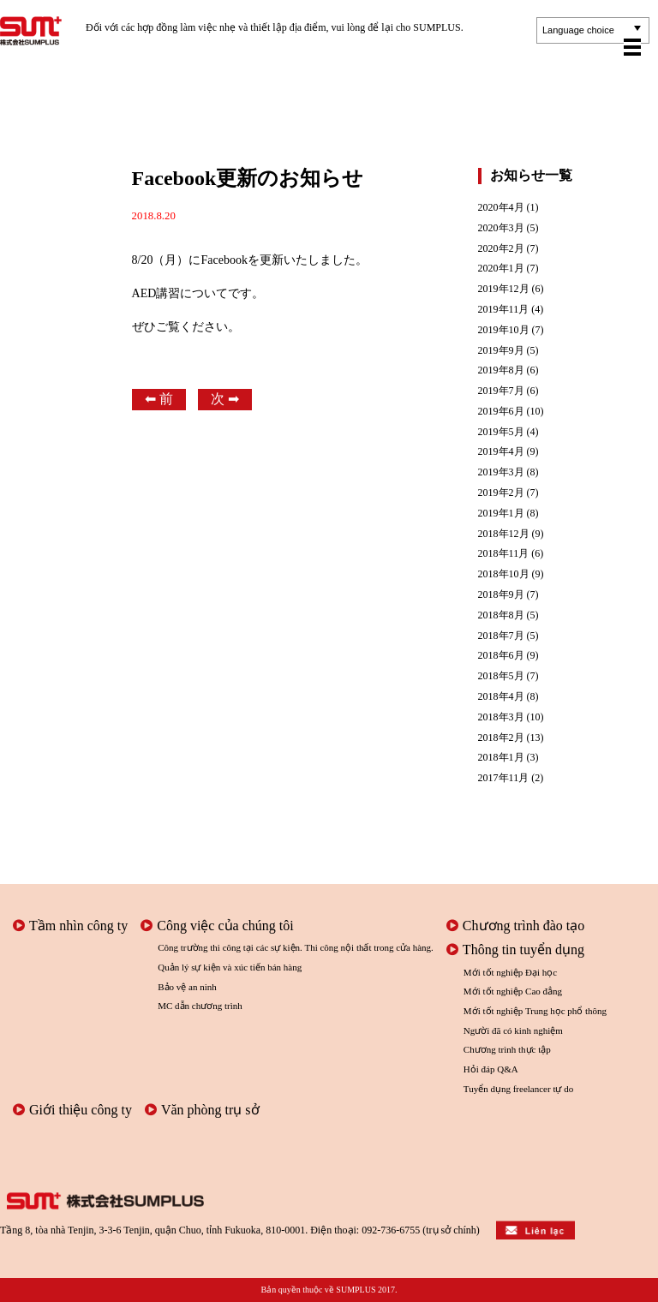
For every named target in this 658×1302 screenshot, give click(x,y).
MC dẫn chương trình (200, 1005)
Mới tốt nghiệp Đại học (510, 972)
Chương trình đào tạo (515, 925)
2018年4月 (501, 696)
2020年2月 (501, 248)
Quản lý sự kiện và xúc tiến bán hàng (230, 967)
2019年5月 (501, 432)
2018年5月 (501, 676)
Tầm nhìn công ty (70, 925)
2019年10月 (503, 330)
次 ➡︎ (225, 398)
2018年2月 (501, 738)
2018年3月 (501, 717)
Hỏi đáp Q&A (491, 1069)
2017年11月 (503, 778)
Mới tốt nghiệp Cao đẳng (513, 991)
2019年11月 (503, 309)
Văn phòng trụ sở (202, 1109)
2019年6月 (501, 411)
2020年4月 (501, 207)
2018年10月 (503, 574)
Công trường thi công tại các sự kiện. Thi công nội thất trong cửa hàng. (296, 947)
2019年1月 (501, 513)
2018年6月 (501, 655)
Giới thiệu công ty (72, 1109)
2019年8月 (501, 370)
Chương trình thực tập (507, 1049)
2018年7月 (501, 636)
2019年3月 (501, 472)
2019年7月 (501, 391)
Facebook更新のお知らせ (248, 178)
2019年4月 (501, 451)
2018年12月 (503, 534)
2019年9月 (501, 350)
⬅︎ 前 (159, 398)
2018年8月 (501, 615)
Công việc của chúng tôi (217, 925)
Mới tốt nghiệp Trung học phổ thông (535, 1011)
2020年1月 (501, 268)
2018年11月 (503, 553)
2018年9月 (501, 594)
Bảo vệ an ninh (187, 987)
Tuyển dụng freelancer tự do (518, 1089)
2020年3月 (501, 228)
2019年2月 (501, 493)
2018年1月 (501, 757)
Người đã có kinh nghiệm (513, 1030)
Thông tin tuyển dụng (515, 949)
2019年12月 (503, 289)
